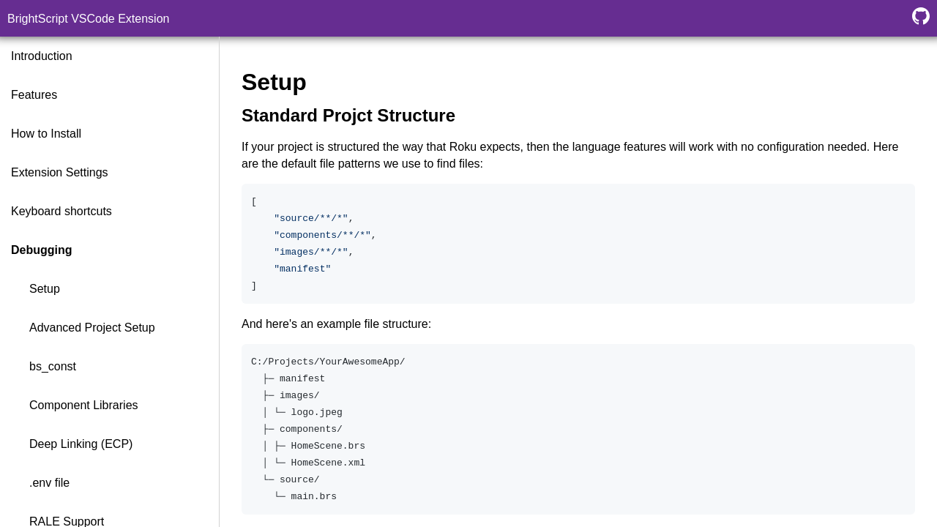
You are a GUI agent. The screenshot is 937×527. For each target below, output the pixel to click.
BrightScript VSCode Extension (88, 18)
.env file (49, 482)
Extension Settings (59, 172)
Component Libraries (83, 405)
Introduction (41, 56)
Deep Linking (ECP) (80, 444)
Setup (44, 289)
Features (34, 95)
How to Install (46, 133)
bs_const (52, 366)
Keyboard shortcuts (61, 211)
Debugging (41, 250)
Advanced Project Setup (92, 327)
